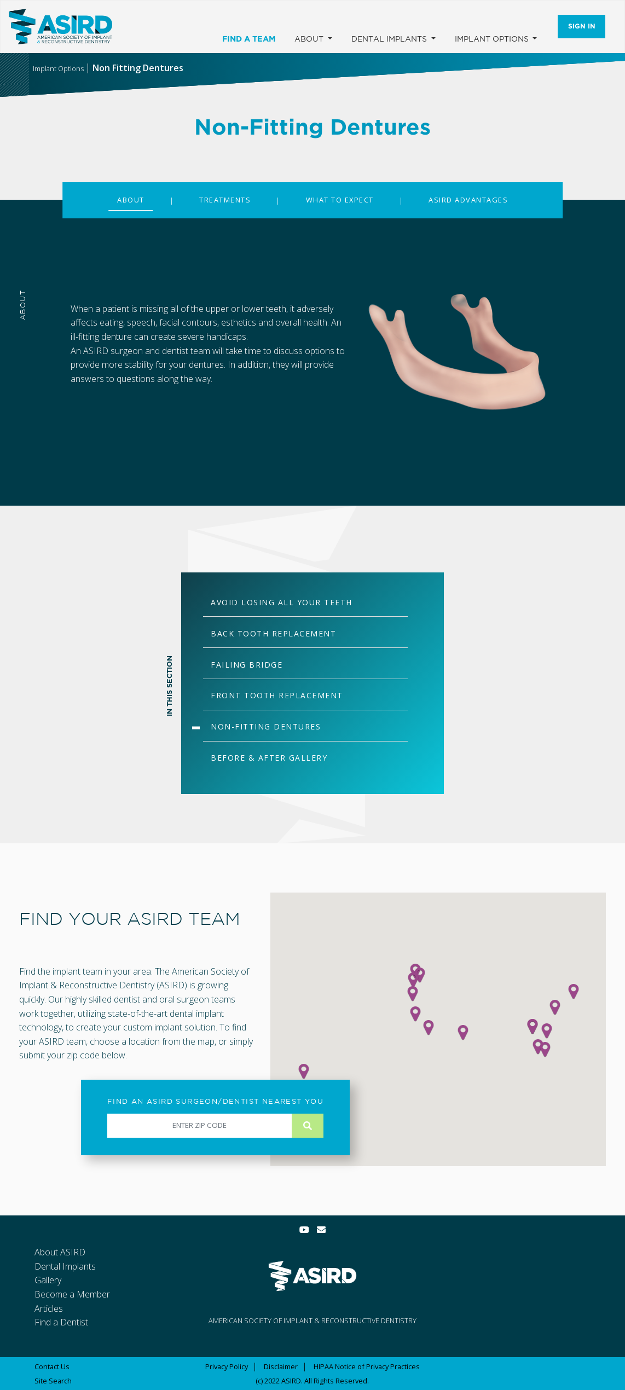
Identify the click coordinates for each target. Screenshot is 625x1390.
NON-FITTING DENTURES (266, 726)
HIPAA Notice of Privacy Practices (367, 1366)
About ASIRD (59, 1252)
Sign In (581, 26)
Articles (48, 1308)
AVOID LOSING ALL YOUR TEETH (281, 602)
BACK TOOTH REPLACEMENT (273, 633)
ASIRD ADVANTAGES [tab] (468, 200)
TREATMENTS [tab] (225, 200)
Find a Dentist (61, 1322)
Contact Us (52, 1366)
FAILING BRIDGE (246, 664)
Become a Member (72, 1294)
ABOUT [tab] (130, 200)
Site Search (53, 1381)
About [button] (310, 38)
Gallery (47, 1280)
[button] (463, 1032)
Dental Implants (65, 1266)
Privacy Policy (226, 1366)
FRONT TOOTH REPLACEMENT (277, 695)
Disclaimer (281, 1366)
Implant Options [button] (493, 38)
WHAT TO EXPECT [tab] (340, 200)
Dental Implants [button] (390, 38)
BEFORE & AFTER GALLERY (269, 757)
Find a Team (248, 38)
